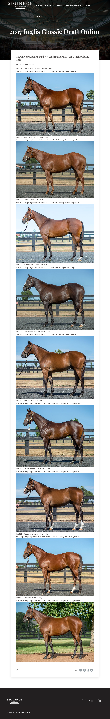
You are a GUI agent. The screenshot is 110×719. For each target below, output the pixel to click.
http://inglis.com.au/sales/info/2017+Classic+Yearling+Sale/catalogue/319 (52, 140)
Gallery (88, 5)
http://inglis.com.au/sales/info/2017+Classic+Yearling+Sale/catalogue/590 (52, 600)
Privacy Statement (24, 712)
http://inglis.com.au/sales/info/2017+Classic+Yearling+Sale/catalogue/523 (52, 537)
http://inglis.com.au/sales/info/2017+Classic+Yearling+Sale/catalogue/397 (52, 471)
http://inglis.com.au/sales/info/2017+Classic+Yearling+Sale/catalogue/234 (52, 71)
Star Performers (73, 5)
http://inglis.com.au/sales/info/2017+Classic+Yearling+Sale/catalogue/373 (52, 267)
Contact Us (41, 16)
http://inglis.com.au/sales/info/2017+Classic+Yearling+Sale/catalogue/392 (52, 403)
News (60, 5)
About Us (49, 5)
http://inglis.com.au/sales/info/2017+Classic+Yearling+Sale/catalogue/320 (52, 202)
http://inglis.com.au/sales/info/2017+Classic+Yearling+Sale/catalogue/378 (52, 334)
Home (39, 5)
